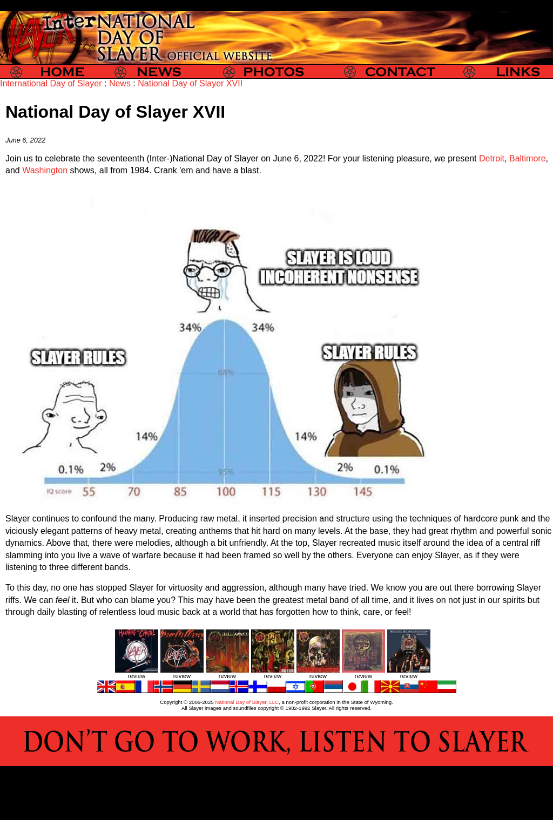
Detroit (491, 158)
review (136, 676)
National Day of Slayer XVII (190, 83)
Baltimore (527, 158)
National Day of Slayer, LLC (247, 702)
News (120, 83)
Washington (45, 170)
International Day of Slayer (51, 83)
